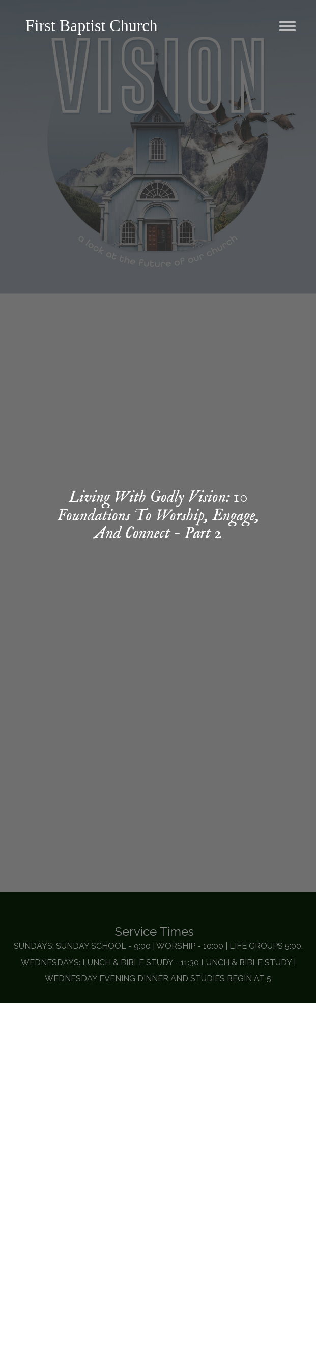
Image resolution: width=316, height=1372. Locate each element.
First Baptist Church (91, 25)
